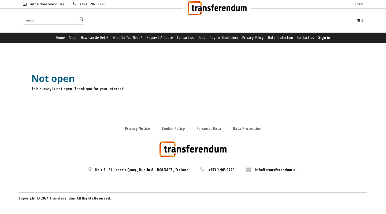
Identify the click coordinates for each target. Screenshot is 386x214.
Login (359, 4)
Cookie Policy (173, 128)
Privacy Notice (137, 128)
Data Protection (247, 128)
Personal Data (208, 128)
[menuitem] (60, 38)
